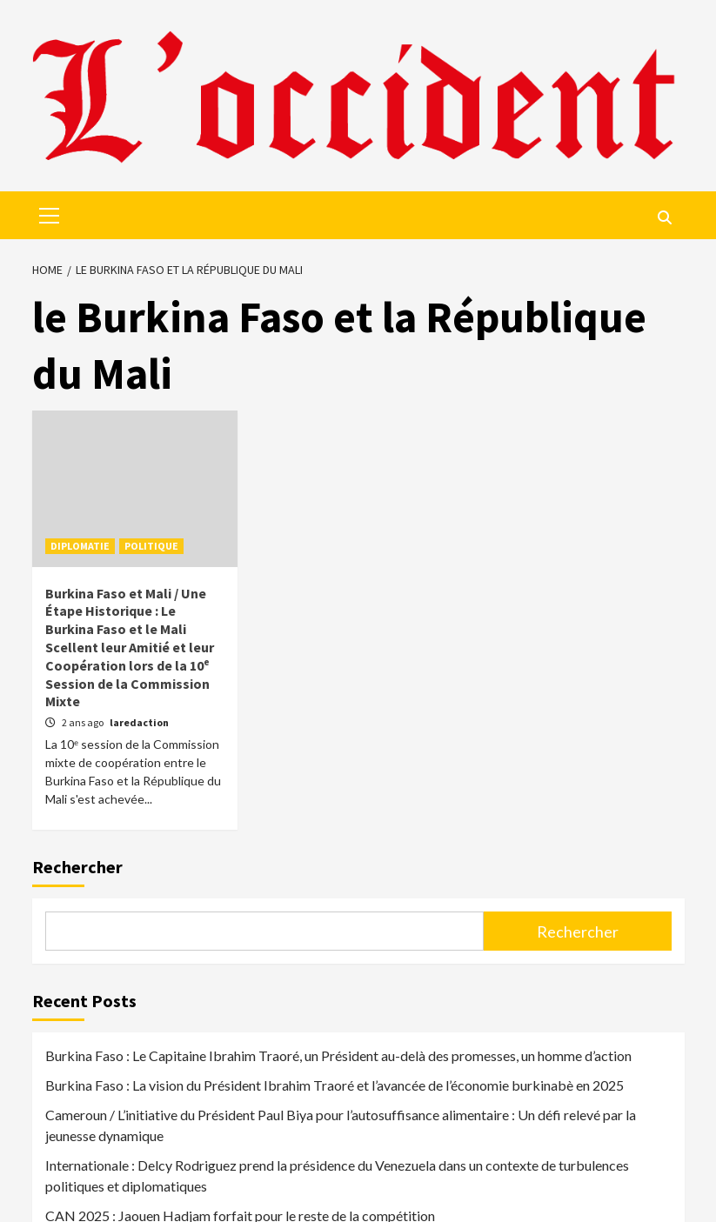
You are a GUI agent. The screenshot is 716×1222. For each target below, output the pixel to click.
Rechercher (77, 867)
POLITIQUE (151, 545)
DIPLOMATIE (80, 545)
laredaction (139, 722)
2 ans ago (83, 722)
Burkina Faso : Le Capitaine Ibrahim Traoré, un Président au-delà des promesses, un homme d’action (338, 1055)
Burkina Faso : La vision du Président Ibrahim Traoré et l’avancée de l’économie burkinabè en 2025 (334, 1085)
